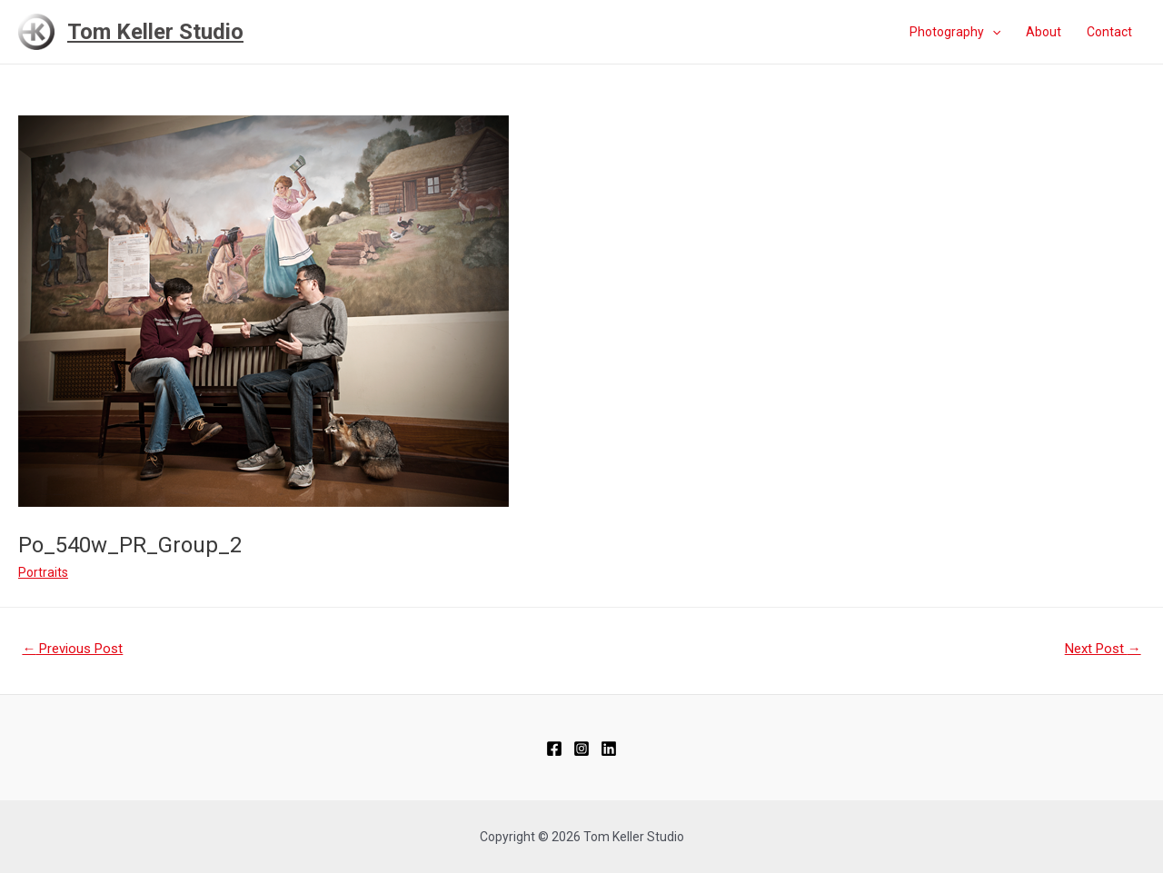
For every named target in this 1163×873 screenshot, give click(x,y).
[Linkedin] (609, 748)
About (1043, 32)
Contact (1109, 32)
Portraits (43, 572)
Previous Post (72, 648)
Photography (955, 32)
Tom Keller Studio (155, 32)
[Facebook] (554, 748)
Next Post (1103, 648)
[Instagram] (581, 748)
